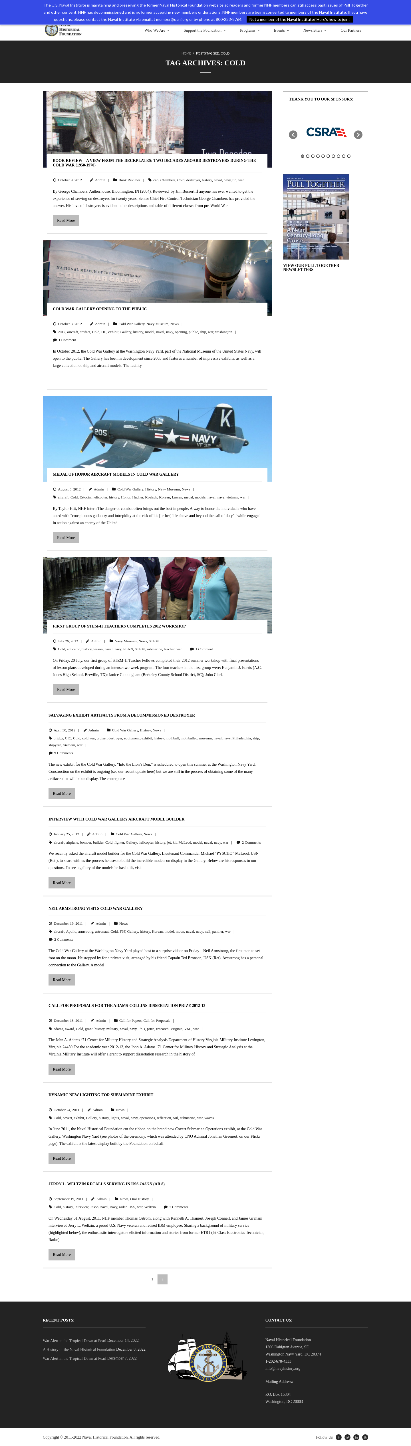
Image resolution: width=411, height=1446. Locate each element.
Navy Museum (157, 323)
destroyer (193, 179)
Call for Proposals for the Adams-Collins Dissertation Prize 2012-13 (127, 1005)
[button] (293, 134)
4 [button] (318, 155)
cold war (88, 738)
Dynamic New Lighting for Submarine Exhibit (101, 1094)
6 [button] (328, 155)
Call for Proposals (157, 1020)
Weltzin (150, 1206)
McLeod (184, 842)
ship (203, 331)
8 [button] (338, 155)
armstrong (85, 931)
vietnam (232, 496)
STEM (154, 640)
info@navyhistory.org (283, 1368)
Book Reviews (129, 179)
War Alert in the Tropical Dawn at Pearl (74, 1340)
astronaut (102, 931)
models (200, 496)
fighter (119, 842)
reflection (164, 1117)
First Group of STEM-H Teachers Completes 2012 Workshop (119, 626)
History (150, 488)
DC (103, 331)
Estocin (85, 496)
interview (81, 1206)
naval (218, 179)
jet (169, 842)
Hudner (137, 496)
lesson (98, 648)
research (162, 1028)
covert (67, 1117)
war (241, 179)
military (112, 1028)
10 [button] (348, 155)
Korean (164, 496)
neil (207, 931)
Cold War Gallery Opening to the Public (100, 308)
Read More (66, 220)
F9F (122, 931)
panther (217, 931)
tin (235, 179)
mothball (172, 738)
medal (188, 496)
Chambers (168, 179)
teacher (169, 648)
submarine (154, 648)
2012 (61, 331)
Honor (125, 496)
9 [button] (343, 155)
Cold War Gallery (131, 323)
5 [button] (323, 155)
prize (150, 1028)
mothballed (189, 738)
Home (186, 53)
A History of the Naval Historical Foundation (79, 1349)
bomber (85, 842)
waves (209, 1117)
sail (175, 1117)
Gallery (125, 331)
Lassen (177, 496)
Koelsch (151, 496)
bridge (58, 738)
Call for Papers (130, 1020)
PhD (141, 1028)
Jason (94, 1206)
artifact (85, 331)
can (155, 179)
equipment (132, 738)
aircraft (72, 331)
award (69, 1028)
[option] (325, 131)
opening (181, 331)
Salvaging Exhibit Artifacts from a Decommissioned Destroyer (122, 715)
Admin (100, 179)
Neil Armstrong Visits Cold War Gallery (96, 908)
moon (180, 931)
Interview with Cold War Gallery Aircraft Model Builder (116, 818)
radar (122, 1206)
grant (89, 1028)
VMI (187, 1028)
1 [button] (302, 155)
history (207, 179)
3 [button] (313, 155)
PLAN (128, 648)
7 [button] (333, 155)
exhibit (113, 331)
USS (131, 1206)
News (174, 323)
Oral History (139, 1198)
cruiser (102, 738)
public (193, 331)
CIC (68, 738)
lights (115, 1117)
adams (58, 1028)
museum (205, 738)
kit (175, 842)
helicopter (99, 496)
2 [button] (307, 155)
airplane (72, 842)
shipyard (55, 744)
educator (73, 648)
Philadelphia (241, 738)
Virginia (176, 1028)
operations (147, 1117)
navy (227, 179)
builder (98, 842)
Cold (180, 179)
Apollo (71, 931)
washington (223, 331)
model (149, 331)
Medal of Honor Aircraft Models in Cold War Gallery (116, 474)
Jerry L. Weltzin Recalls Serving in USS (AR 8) (107, 1183)
